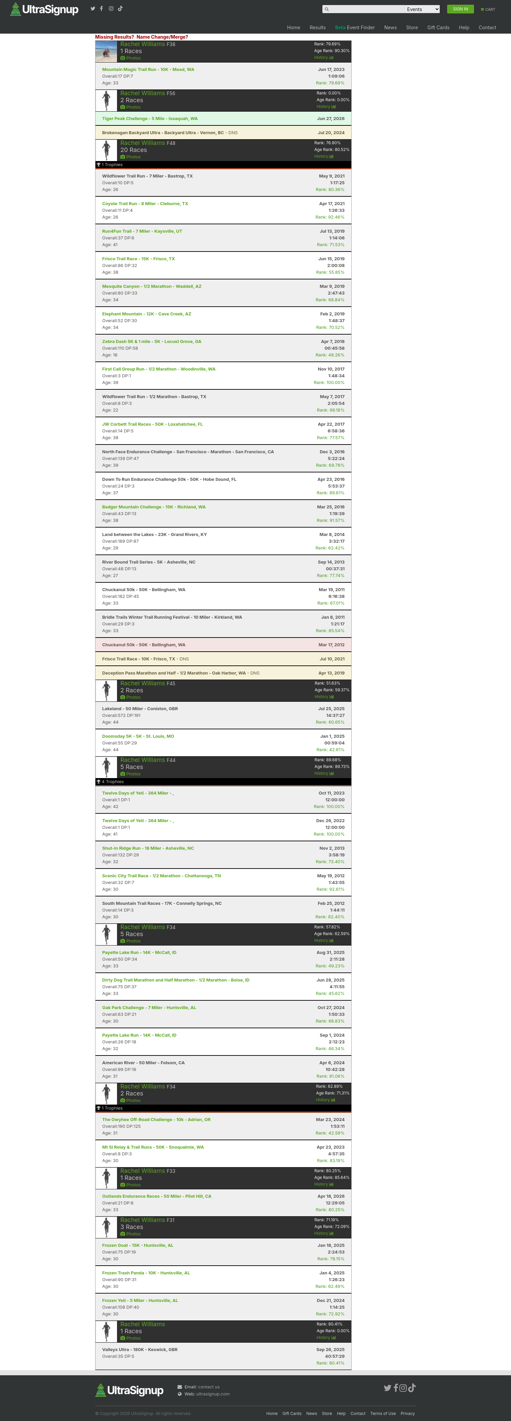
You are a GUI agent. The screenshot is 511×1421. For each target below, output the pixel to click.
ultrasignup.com (213, 1393)
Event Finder (355, 27)
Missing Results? (114, 37)
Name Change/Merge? (162, 37)
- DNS (170, 132)
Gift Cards (438, 27)
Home (293, 27)
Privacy (408, 1413)
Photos (130, 58)
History (324, 57)
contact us (209, 1386)
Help (464, 27)
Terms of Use (383, 1413)
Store (412, 27)
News (390, 27)
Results (318, 27)
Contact (487, 27)
